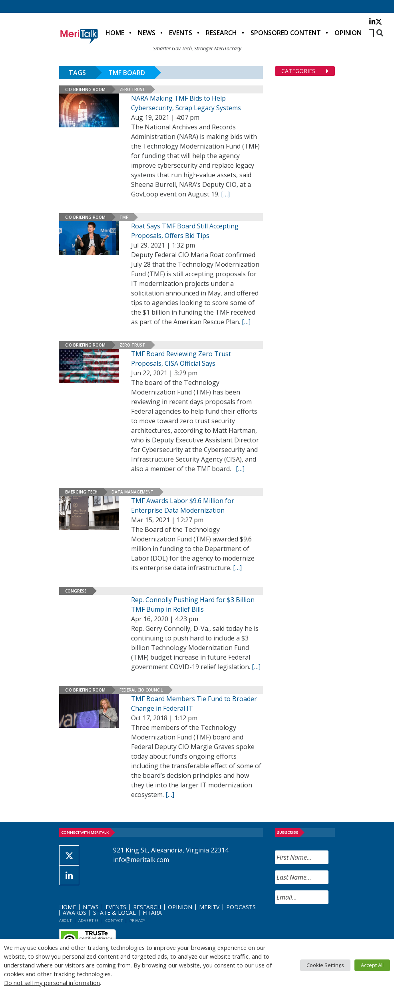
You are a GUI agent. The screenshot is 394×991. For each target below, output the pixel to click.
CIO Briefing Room (85, 89)
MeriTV (209, 907)
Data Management (132, 492)
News (146, 32)
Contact (114, 920)
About (65, 920)
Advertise (88, 920)
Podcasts (241, 907)
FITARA (152, 912)
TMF (123, 217)
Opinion (348, 32)
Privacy (137, 920)
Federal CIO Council (141, 690)
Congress (76, 591)
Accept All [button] (372, 965)
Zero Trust (132, 89)
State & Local (114, 912)
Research (221, 32)
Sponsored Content (286, 32)
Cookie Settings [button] (325, 965)
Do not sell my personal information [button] (52, 983)
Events (180, 32)
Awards (74, 912)
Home (114, 32)
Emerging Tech (81, 492)
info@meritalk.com (141, 859)
